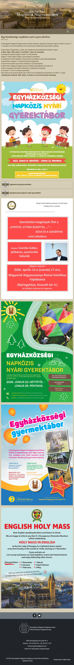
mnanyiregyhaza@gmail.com (37, 646)
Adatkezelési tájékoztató (62, 659)
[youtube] (39, 615)
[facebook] (35, 615)
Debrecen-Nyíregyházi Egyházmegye (37, 649)
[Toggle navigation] (68, 31)
